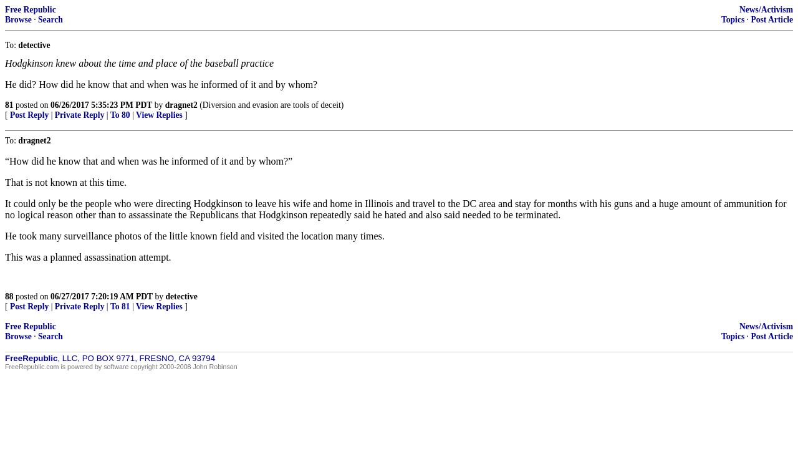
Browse (18, 19)
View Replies (159, 115)
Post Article (772, 19)
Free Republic (30, 9)
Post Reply (29, 115)
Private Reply (80, 115)
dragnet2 (181, 105)
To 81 (120, 306)
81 (9, 105)
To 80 (120, 115)
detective (182, 296)
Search (50, 19)
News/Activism (766, 9)
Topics (732, 19)
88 (9, 296)
